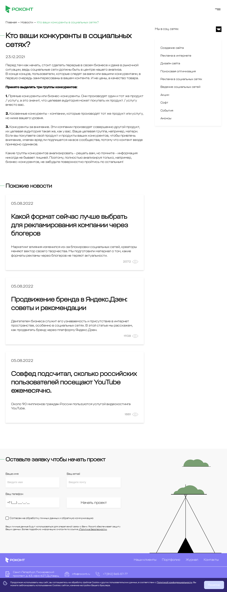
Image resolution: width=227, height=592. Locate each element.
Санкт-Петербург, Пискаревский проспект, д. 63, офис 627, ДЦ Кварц (36, 574)
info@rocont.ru (81, 574)
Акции (164, 95)
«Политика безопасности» (93, 529)
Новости (27, 22)
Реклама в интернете (175, 55)
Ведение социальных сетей (180, 87)
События (166, 110)
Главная (11, 22)
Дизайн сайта (170, 63)
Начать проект (94, 502)
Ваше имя (12, 474)
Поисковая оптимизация (178, 71)
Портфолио (171, 560)
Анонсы (165, 118)
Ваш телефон (14, 494)
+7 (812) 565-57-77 (115, 574)
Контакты (211, 560)
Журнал (192, 560)
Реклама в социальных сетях (181, 79)
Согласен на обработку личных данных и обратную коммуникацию (51, 518)
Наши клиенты (145, 560)
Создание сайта (172, 48)
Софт (164, 102)
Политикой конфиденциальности (174, 582)
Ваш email (73, 474)
